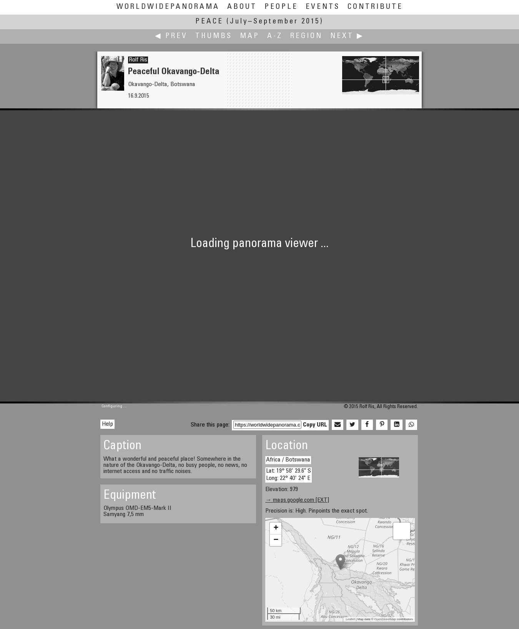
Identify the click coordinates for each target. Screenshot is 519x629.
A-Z (275, 36)
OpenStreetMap (385, 619)
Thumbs (213, 36)
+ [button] (275, 528)
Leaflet (350, 619)
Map (250, 36)
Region (306, 36)
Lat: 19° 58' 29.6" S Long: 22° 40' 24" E (288, 474)
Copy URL (315, 425)
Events (323, 7)
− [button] (275, 540)
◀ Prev (171, 36)
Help (107, 424)
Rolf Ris (138, 60)
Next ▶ (347, 36)
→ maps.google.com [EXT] (297, 500)
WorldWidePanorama (168, 7)
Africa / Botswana (288, 460)
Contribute (375, 7)
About (242, 7)
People (281, 7)
